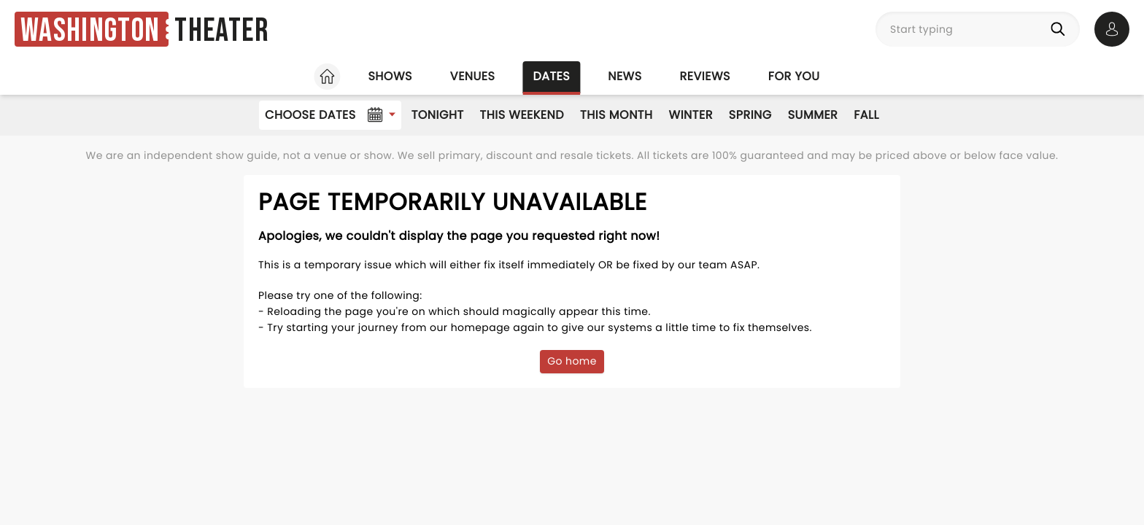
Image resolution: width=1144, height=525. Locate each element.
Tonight (437, 114)
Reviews (705, 76)
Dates (551, 76)
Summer (813, 114)
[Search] (1061, 29)
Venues (472, 76)
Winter (691, 114)
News (624, 76)
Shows (389, 76)
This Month (616, 114)
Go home (572, 361)
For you (794, 76)
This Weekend (522, 114)
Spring (750, 114)
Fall (866, 114)
